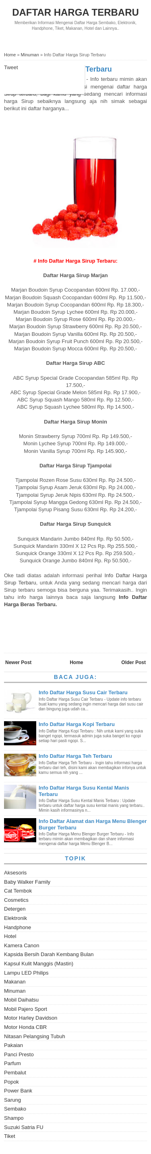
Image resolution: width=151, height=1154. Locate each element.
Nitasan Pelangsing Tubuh (34, 1036)
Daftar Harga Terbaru (75, 12)
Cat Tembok (18, 891)
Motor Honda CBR (25, 1027)
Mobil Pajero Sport (25, 1009)
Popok (11, 1082)
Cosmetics (16, 900)
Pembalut (15, 1073)
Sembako (15, 1109)
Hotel (10, 936)
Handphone (17, 927)
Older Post (133, 662)
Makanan (14, 982)
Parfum (12, 1063)
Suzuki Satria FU (23, 1127)
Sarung (12, 1100)
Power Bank (18, 1091)
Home (76, 662)
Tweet (11, 67)
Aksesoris (15, 873)
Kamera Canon (21, 945)
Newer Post (18, 662)
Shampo (13, 1118)
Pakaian (13, 1045)
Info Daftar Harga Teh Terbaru (75, 756)
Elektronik (15, 918)
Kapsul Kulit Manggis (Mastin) (38, 964)
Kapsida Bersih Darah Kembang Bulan (49, 954)
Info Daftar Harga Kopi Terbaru (77, 724)
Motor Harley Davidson (30, 1018)
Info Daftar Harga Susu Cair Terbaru (83, 692)
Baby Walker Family (27, 882)
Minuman (14, 991)
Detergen (14, 909)
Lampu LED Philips (26, 973)
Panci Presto (19, 1054)
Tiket (9, 1136)
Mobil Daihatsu (21, 1000)
